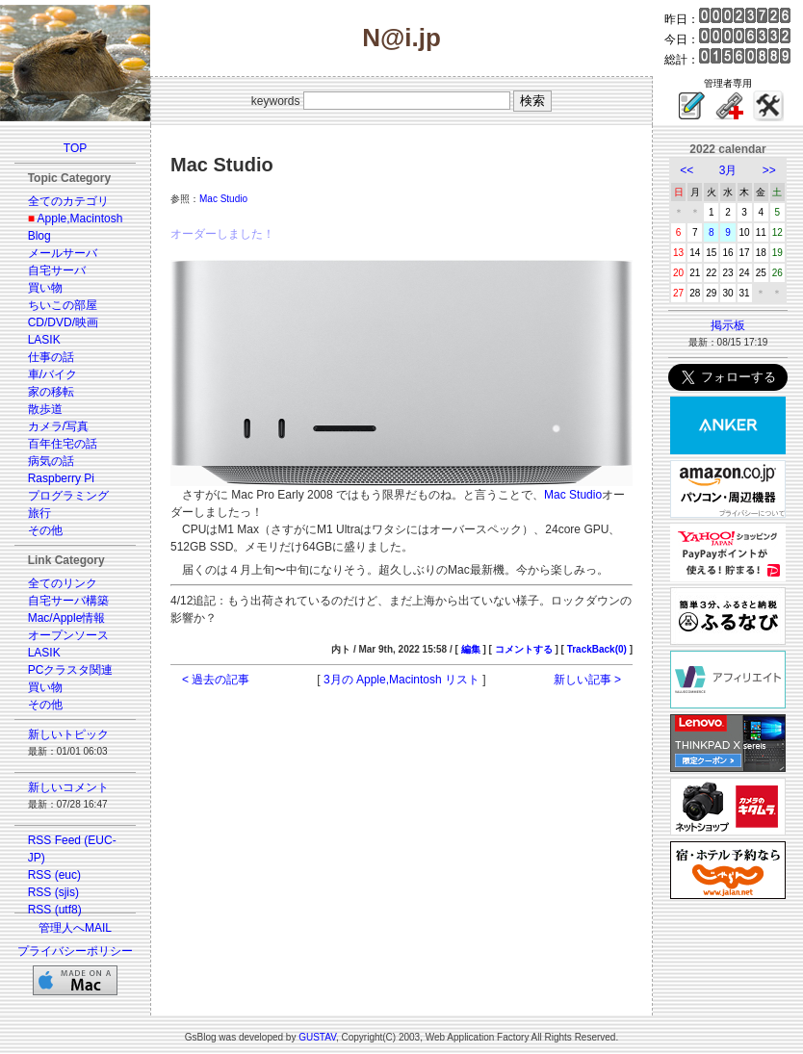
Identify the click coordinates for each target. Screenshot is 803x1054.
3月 (728, 170)
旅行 (39, 513)
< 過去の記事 (215, 679)
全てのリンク (62, 583)
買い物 (45, 288)
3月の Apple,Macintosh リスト (401, 679)
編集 (470, 649)
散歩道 (45, 409)
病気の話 (51, 461)
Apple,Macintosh (80, 218)
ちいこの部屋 (62, 305)
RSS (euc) (54, 875)
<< (686, 170)
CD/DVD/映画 (63, 322)
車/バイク (52, 374)
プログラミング (68, 495)
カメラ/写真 (58, 426)
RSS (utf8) (55, 909)
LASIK (44, 340)
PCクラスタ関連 (71, 670)
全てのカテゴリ (68, 201)
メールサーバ (62, 253)
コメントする (524, 649)
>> (769, 170)
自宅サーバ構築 (68, 600)
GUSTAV (317, 1037)
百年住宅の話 (62, 443)
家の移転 (51, 391)
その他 (45, 530)
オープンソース (68, 635)
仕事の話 (51, 357)
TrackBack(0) (597, 649)
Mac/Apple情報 (67, 618)
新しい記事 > (587, 679)
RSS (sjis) (53, 892)
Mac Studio (223, 198)
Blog (39, 236)
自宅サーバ (57, 270)
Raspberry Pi (61, 478)
